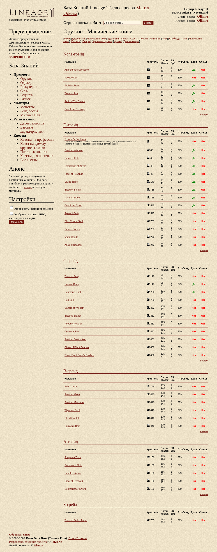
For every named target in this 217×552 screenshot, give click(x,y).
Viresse (38, 545)
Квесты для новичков (36, 156)
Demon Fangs (72, 229)
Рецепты (26, 95)
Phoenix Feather (73, 323)
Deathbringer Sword (75, 489)
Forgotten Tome (73, 457)
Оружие (26, 78)
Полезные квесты (33, 152)
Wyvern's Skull (72, 410)
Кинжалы (155, 38)
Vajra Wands (71, 237)
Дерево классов (32, 123)
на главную (15, 19)
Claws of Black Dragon (77, 347)
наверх (204, 114)
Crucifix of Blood (73, 205)
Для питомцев (131, 41)
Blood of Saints (73, 189)
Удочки (118, 41)
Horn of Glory (72, 284)
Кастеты (75, 41)
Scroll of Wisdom (74, 150)
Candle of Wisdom (74, 307)
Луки (164, 38)
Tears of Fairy (72, 276)
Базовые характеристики (32, 129)
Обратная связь (19, 534)
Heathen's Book (73, 292)
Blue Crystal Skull (74, 221)
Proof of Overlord (74, 481)
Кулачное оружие (102, 41)
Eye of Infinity (72, 213)
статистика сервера (35, 19)
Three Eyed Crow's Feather (79, 355)
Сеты (24, 91)
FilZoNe (56, 541)
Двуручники (78, 38)
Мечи (67, 38)
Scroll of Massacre (74, 402)
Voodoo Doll (71, 77)
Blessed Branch (73, 315)
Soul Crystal (71, 386)
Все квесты (29, 160)
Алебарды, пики (178, 38)
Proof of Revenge (74, 173)
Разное (25, 99)
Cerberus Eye (72, 331)
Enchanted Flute (73, 465)
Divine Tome (71, 181)
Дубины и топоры (117, 38)
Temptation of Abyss (75, 166)
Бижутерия (28, 87)
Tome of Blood (72, 197)
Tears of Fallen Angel (76, 520)
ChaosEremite (77, 538)
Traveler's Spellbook (75, 139)
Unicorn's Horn (72, 426)
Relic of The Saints (75, 101)
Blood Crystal (72, 418)
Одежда (26, 83)
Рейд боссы (29, 111)
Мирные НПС (31, 115)
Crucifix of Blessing (75, 109)
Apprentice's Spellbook (77, 69)
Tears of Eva (71, 93)
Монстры (27, 107)
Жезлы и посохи (138, 38)
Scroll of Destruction (75, 339)
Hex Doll (69, 300)
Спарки (86, 41)
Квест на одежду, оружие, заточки (33, 146)
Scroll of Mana (72, 394)
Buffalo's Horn (72, 85)
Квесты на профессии (37, 139)
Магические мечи (96, 38)
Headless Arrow (73, 473)
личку (28, 187)
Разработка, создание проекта (28, 541)
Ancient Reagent (73, 245)
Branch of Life (72, 158)
